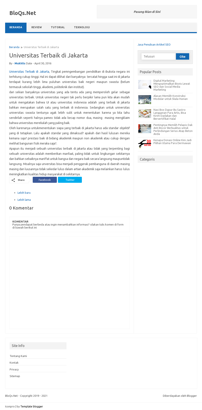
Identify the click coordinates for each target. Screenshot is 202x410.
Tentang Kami (18, 355)
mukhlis (20, 63)
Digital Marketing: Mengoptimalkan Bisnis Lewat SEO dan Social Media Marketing (171, 85)
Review (36, 27)
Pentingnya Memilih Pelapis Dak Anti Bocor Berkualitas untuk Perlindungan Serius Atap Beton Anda (173, 129)
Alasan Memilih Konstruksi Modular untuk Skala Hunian (170, 97)
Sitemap (15, 376)
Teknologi (82, 27)
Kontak (14, 362)
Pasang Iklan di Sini (147, 11)
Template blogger (31, 406)
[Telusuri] (158, 56)
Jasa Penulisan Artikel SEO (154, 44)
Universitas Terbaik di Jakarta (29, 71)
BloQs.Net (22, 13)
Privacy (14, 369)
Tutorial (58, 27)
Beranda (15, 27)
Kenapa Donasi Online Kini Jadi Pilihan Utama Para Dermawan (172, 142)
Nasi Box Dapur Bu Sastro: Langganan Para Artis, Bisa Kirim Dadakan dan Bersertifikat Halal (169, 114)
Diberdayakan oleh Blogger (180, 395)
